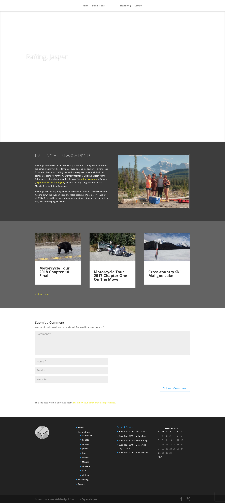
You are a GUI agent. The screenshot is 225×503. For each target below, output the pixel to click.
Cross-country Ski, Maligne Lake (165, 273)
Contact (138, 6)
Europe (85, 444)
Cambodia (87, 435)
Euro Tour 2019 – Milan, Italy (132, 436)
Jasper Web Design (56, 499)
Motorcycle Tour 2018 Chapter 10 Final (54, 275)
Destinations (98, 6)
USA (84, 470)
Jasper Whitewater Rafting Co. (50, 182)
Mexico (85, 462)
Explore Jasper (87, 499)
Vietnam (86, 475)
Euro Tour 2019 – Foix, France (133, 431)
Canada (85, 439)
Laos (84, 453)
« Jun (160, 456)
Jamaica (86, 448)
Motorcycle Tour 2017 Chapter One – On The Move (112, 275)
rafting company (89, 179)
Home (85, 6)
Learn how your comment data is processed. (94, 402)
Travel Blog (125, 6)
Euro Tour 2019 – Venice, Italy (133, 440)
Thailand (86, 466)
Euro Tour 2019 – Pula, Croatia (133, 452)
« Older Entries (42, 294)
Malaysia (86, 457)
